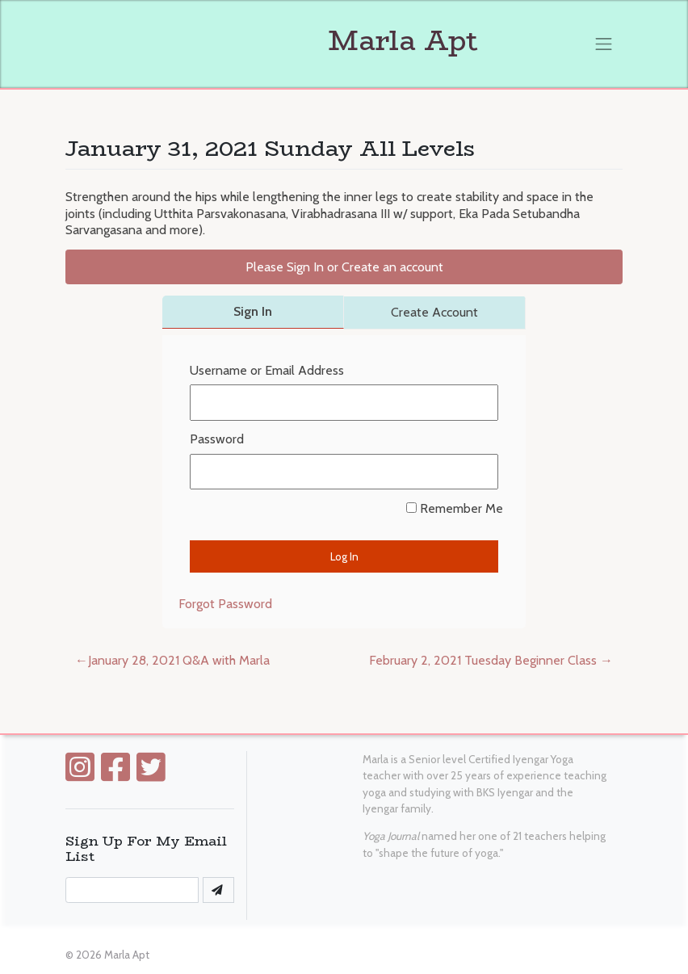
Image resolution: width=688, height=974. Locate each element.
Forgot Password (225, 603)
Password (217, 439)
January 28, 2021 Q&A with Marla (179, 660)
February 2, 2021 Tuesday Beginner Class (483, 660)
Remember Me (454, 508)
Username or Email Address (267, 370)
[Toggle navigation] (604, 44)
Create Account (434, 312)
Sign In (252, 311)
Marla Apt (271, 40)
